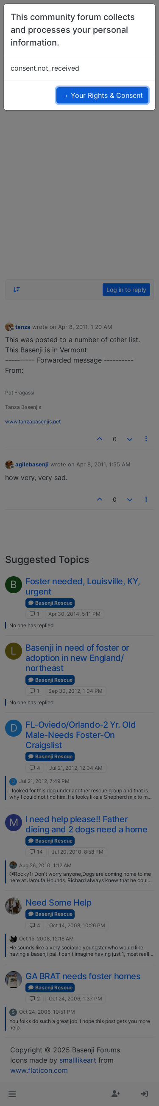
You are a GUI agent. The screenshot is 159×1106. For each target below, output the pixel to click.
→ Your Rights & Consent (102, 95)
